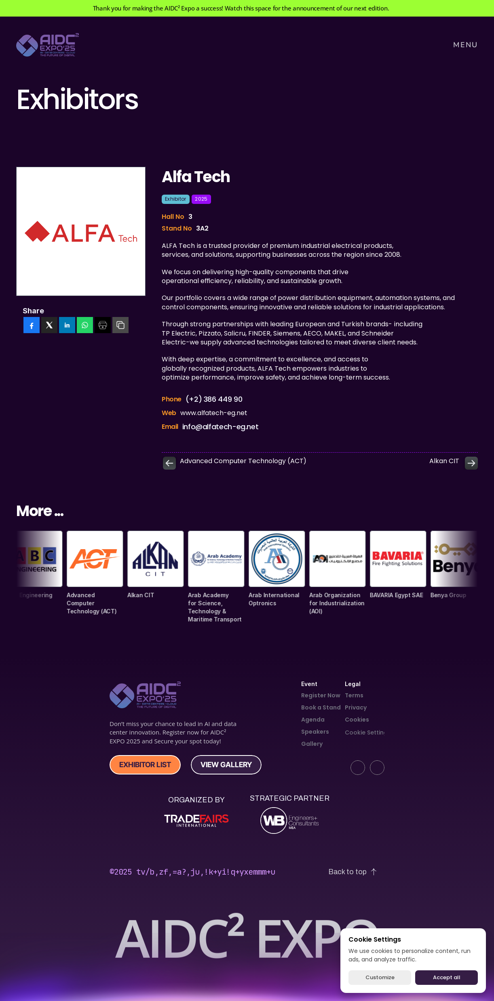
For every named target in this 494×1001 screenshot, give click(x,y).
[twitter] (49, 325)
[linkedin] (67, 325)
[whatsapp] (85, 325)
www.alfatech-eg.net (213, 415)
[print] (103, 325)
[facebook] (31, 325)
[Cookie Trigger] (368, 732)
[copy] (120, 325)
